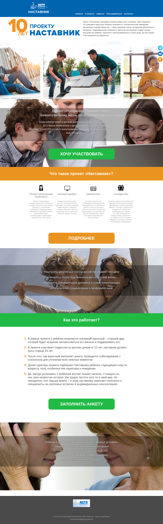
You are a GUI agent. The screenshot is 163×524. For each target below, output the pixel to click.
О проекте (89, 14)
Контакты (128, 14)
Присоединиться (114, 14)
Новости (100, 14)
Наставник (38, 12)
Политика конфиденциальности (81, 519)
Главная (79, 14)
